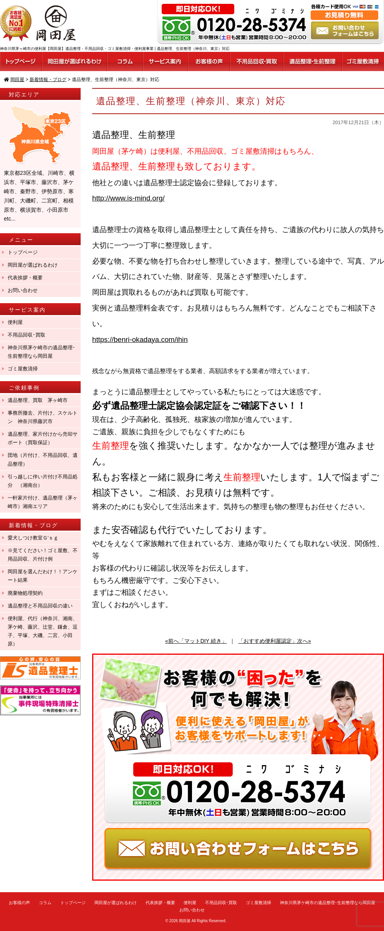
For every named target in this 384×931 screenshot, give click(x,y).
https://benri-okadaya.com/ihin (140, 339)
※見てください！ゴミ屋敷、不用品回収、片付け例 (43, 555)
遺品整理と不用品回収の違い (40, 606)
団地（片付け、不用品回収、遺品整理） (43, 459)
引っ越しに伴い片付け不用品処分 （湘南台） (43, 481)
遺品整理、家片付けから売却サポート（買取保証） (43, 438)
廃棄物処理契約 (28, 593)
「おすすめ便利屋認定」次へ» (274, 641)
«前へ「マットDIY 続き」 (196, 641)
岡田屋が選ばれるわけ (33, 265)
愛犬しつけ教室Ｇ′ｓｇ (35, 538)
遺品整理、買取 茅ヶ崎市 (38, 400)
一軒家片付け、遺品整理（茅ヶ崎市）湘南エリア (43, 502)
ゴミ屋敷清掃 (23, 369)
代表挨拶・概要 (25, 277)
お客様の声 (19, 902)
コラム (45, 902)
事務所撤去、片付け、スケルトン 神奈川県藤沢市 (43, 417)
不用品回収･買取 (26, 335)
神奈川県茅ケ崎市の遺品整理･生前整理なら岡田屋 (41, 352)
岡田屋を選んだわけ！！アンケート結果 (43, 576)
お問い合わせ (23, 290)
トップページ (23, 252)
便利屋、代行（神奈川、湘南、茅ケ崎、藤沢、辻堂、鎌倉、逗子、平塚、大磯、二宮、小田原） (43, 631)
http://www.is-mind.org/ (128, 198)
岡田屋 (184, 921)
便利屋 (15, 322)
